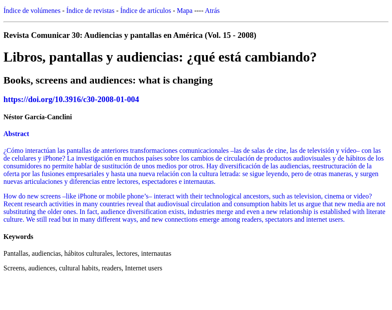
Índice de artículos (145, 10)
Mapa (185, 10)
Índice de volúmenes (31, 10)
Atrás (212, 10)
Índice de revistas (90, 10)
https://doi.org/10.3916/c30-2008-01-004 (71, 99)
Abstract (16, 133)
